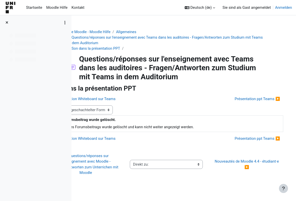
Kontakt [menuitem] (77, 7)
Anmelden (283, 7)
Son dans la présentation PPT (111, 48)
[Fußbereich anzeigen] (283, 188)
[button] (199, 8)
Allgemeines (142, 32)
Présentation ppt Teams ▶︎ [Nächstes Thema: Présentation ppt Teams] (252, 99)
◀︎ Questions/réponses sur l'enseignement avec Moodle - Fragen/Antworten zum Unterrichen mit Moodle (112, 164)
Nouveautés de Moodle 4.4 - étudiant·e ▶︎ (248, 165)
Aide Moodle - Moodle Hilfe (103, 32)
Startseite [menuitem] (34, 7)
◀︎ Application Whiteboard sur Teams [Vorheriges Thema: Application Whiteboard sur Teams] (115, 99)
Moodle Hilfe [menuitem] (56, 7)
